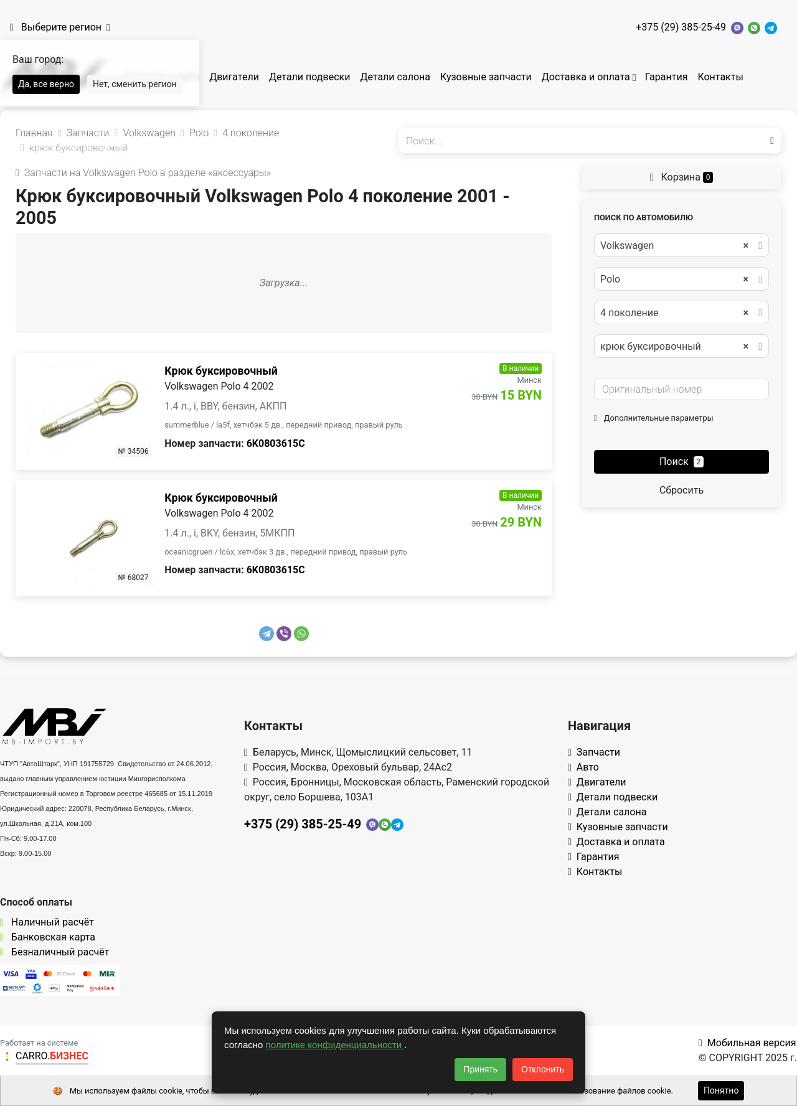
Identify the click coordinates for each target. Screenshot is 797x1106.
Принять (480, 1069)
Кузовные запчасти (486, 77)
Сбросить (681, 490)
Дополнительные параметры (654, 418)
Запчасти (594, 752)
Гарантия (666, 77)
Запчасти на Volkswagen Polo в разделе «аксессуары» (143, 173)
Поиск (681, 461)
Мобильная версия (747, 1043)
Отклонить (542, 1069)
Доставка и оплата (586, 77)
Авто (583, 767)
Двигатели (234, 77)
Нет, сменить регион (135, 84)
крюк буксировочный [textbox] (674, 346)
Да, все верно (46, 84)
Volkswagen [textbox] (674, 246)
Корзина (682, 177)
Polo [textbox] (674, 279)
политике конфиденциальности (335, 1044)
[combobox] (681, 245)
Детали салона (395, 77)
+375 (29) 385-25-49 (681, 27)
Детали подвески (310, 77)
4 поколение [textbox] (674, 313)
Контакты (720, 77)
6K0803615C (276, 443)
